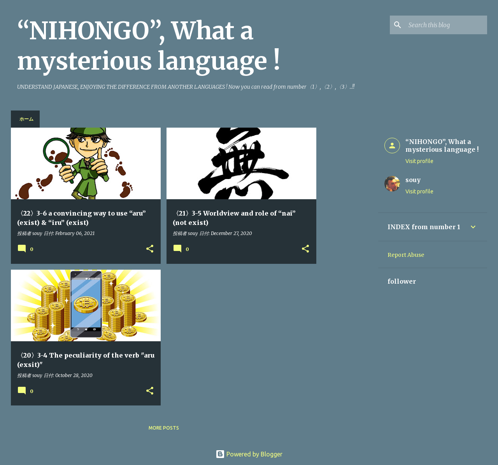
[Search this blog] (446, 25)
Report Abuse (406, 254)
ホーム (26, 118)
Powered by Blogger (249, 454)
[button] (149, 249)
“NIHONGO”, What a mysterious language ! (149, 46)
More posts (164, 427)
